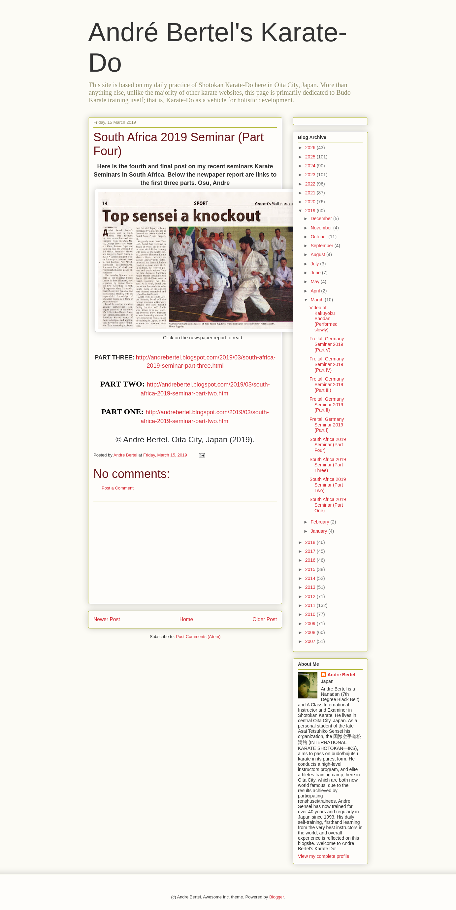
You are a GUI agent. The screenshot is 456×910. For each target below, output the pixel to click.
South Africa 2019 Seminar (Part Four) (327, 445)
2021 (311, 192)
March (317, 299)
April (315, 290)
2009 (311, 623)
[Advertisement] (185, 552)
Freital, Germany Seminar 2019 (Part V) (326, 344)
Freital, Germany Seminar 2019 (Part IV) (326, 364)
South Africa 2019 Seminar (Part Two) (327, 485)
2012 (311, 596)
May (315, 281)
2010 (311, 614)
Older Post (264, 619)
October (319, 236)
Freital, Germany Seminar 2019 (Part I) (326, 425)
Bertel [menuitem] (157, 439)
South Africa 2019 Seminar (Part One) (327, 505)
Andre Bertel (341, 674)
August (318, 254)
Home (186, 619)
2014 (311, 578)
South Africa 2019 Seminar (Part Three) (327, 465)
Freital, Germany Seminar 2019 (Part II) (326, 404)
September (322, 245)
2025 (311, 156)
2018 (311, 542)
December (321, 218)
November (321, 227)
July (315, 263)
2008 (311, 632)
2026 (311, 147)
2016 (311, 560)
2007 (311, 641)
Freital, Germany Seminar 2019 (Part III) (326, 384)
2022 (311, 183)
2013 (311, 587)
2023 (311, 174)
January (319, 531)
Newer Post (106, 619)
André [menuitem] (133, 439)
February (320, 521)
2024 (311, 165)
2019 (311, 210)
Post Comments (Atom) (198, 636)
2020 (311, 201)
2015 (311, 569)
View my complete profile (323, 856)
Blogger (276, 896)
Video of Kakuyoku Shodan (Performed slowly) (323, 318)
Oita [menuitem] (179, 439)
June (316, 272)
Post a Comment (118, 488)
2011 (311, 605)
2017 (311, 551)
